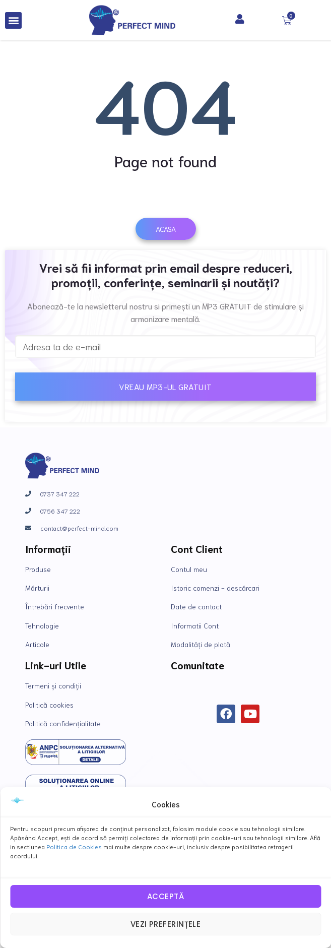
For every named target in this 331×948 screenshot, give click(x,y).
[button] (13, 20)
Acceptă (165, 896)
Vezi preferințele (165, 924)
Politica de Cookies (74, 846)
